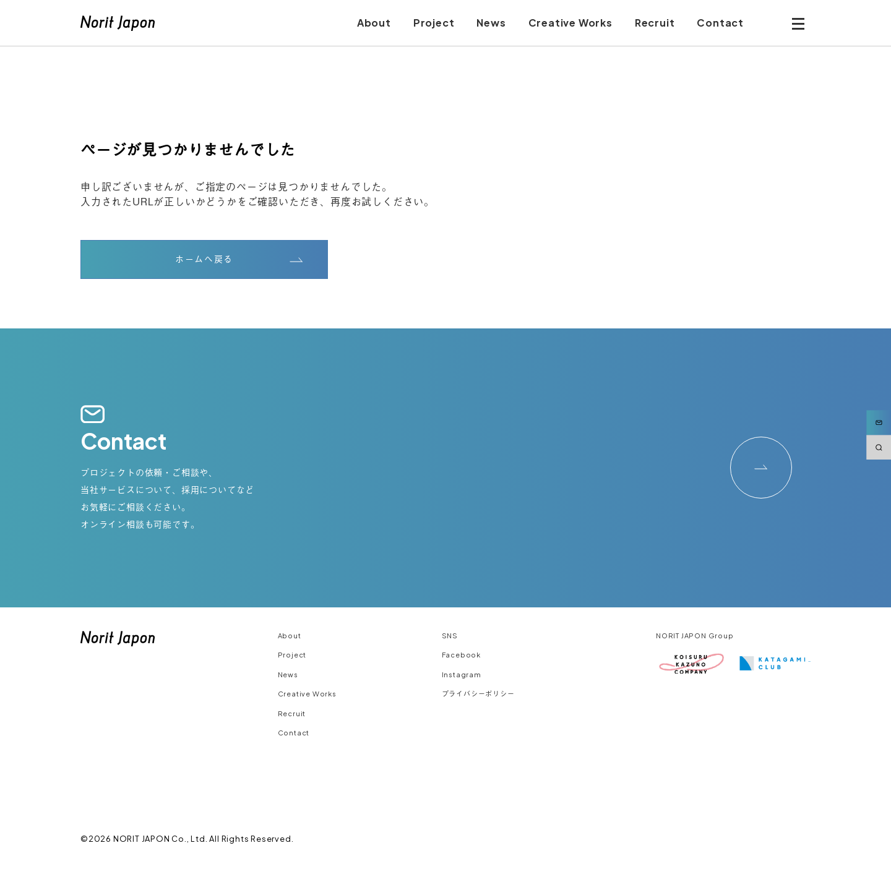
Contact (294, 733)
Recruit (292, 713)
